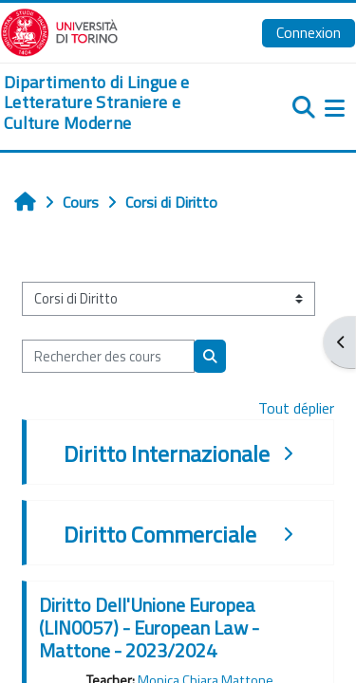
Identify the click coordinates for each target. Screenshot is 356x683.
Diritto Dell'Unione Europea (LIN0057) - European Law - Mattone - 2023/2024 (149, 627)
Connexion (308, 32)
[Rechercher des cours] (108, 357)
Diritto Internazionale (167, 453)
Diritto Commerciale (160, 534)
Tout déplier (296, 408)
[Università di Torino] (59, 30)
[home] (119, 103)
